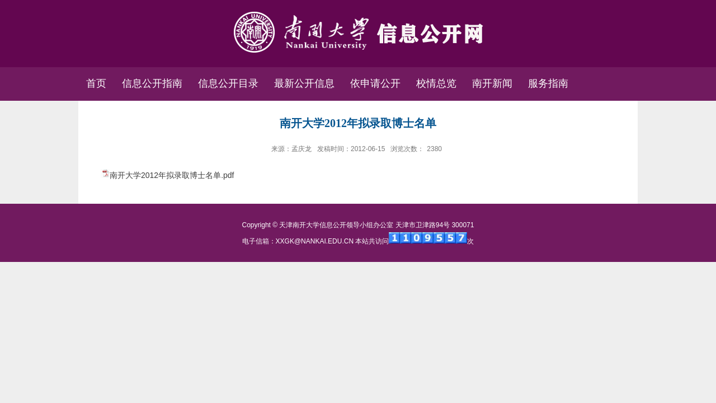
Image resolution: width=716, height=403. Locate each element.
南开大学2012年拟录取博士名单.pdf (172, 175)
